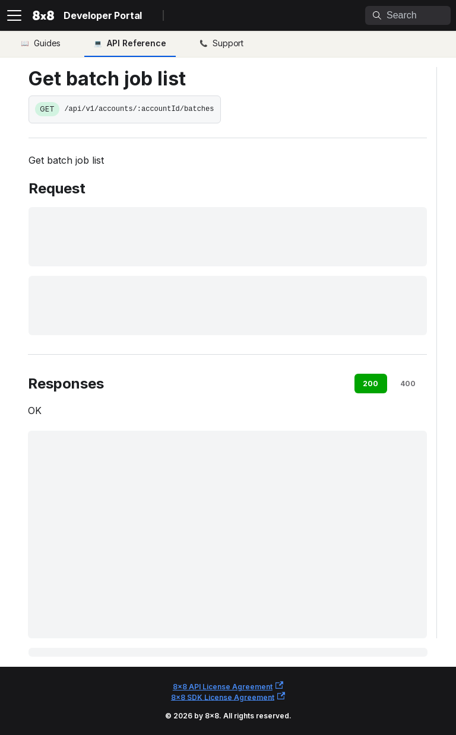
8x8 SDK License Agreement (228, 697)
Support (228, 43)
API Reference (136, 43)
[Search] (408, 15)
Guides (47, 43)
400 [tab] (408, 383)
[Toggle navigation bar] (14, 15)
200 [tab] (370, 383)
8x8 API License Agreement (228, 686)
